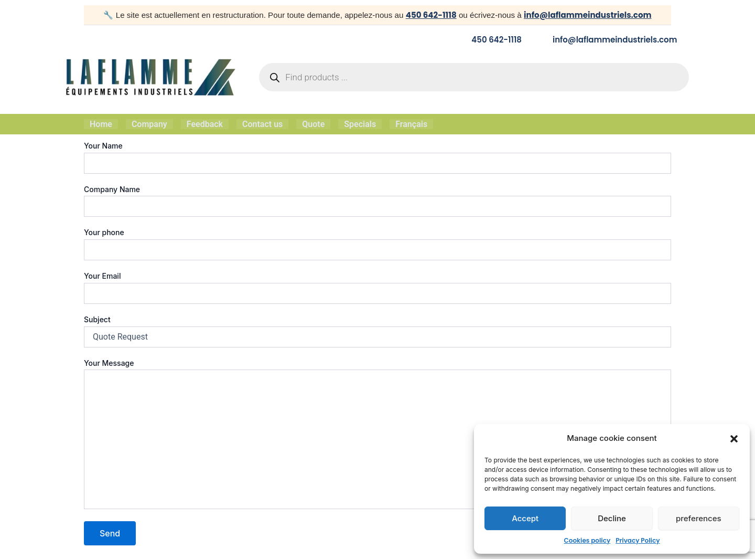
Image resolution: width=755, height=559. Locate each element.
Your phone (377, 243)
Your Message (377, 434)
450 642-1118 (430, 14)
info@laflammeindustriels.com (587, 14)
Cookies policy (587, 540)
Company (149, 123)
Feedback (205, 123)
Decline (612, 518)
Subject (377, 329)
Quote (313, 123)
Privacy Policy (638, 540)
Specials (360, 123)
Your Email (377, 286)
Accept (525, 518)
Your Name (377, 156)
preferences (698, 518)
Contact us (262, 123)
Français (411, 123)
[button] (734, 439)
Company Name (377, 199)
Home (101, 123)
